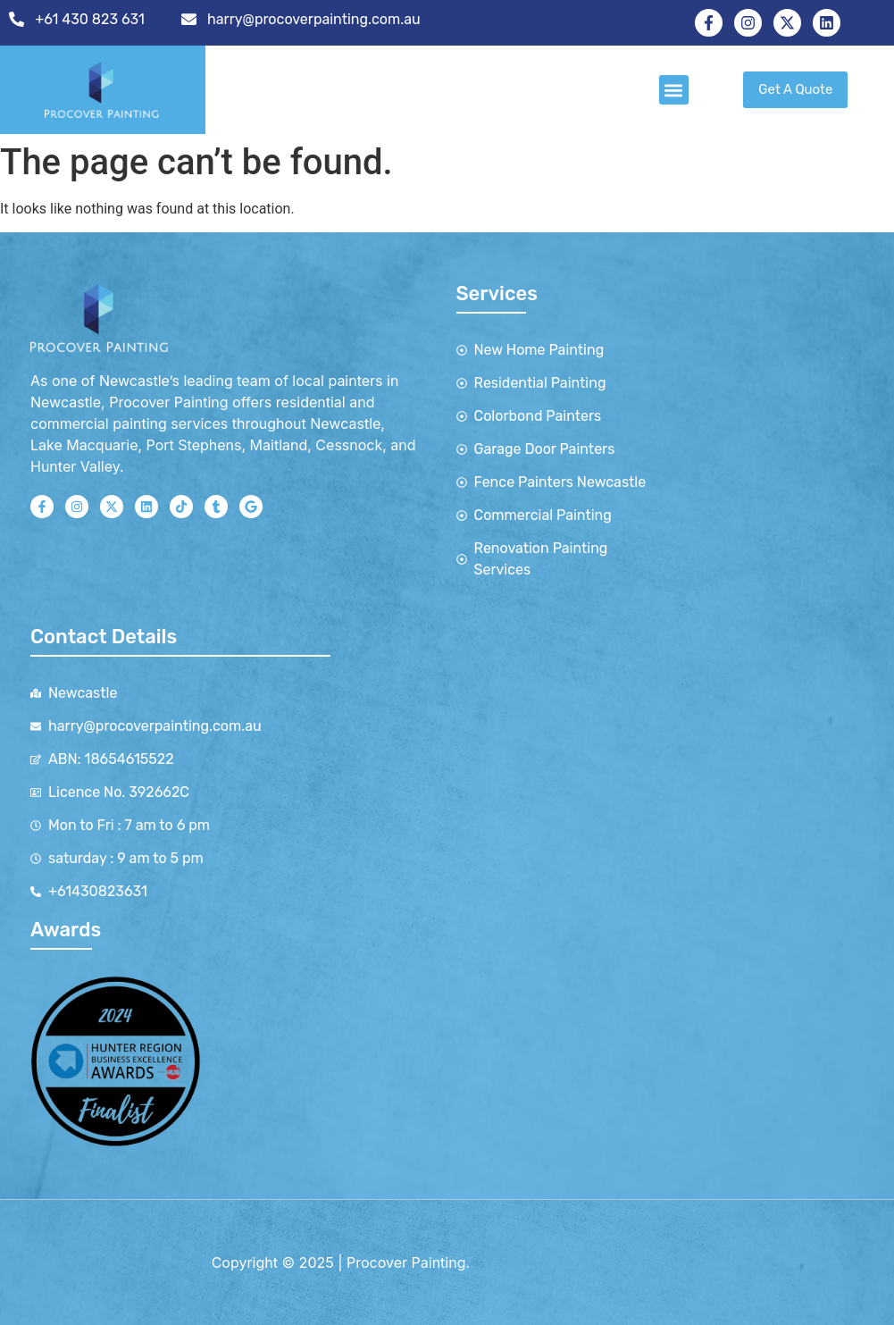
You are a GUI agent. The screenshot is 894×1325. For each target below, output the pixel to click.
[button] (674, 90)
